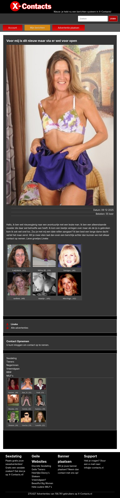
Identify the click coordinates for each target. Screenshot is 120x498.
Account (12, 27)
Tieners (10, 361)
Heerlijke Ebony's (41, 472)
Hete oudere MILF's (42, 487)
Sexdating (11, 358)
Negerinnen (12, 365)
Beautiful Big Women (42, 483)
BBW (8, 372)
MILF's (9, 375)
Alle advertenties (17, 327)
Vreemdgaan (13, 368)
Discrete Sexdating (41, 466)
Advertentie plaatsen (68, 27)
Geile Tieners (38, 469)
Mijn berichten (37, 27)
